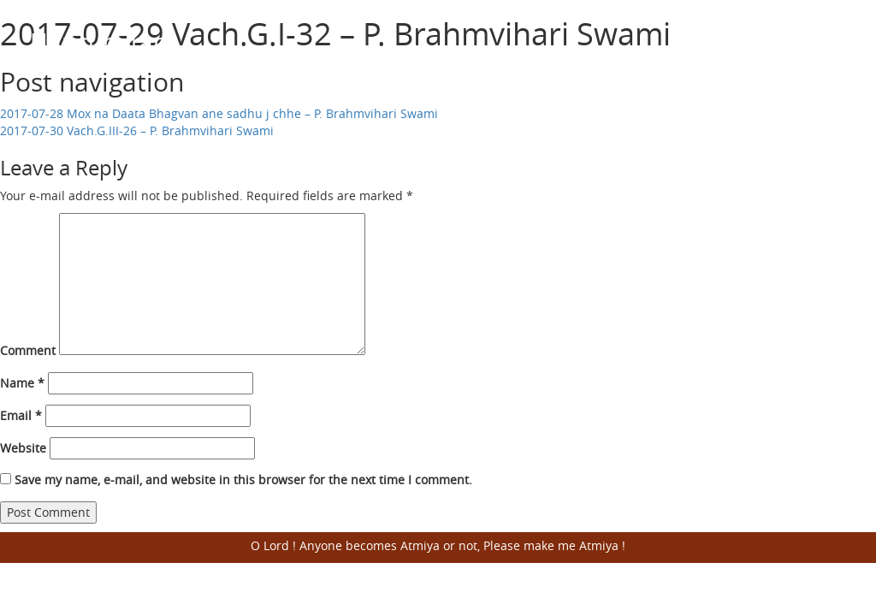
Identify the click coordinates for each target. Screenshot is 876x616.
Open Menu (825, 43)
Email (21, 415)
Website (23, 448)
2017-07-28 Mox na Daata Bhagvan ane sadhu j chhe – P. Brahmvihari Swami (219, 113)
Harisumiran (99, 41)
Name (22, 383)
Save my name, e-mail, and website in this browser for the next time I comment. (243, 479)
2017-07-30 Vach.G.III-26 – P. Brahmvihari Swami (137, 130)
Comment (28, 350)
